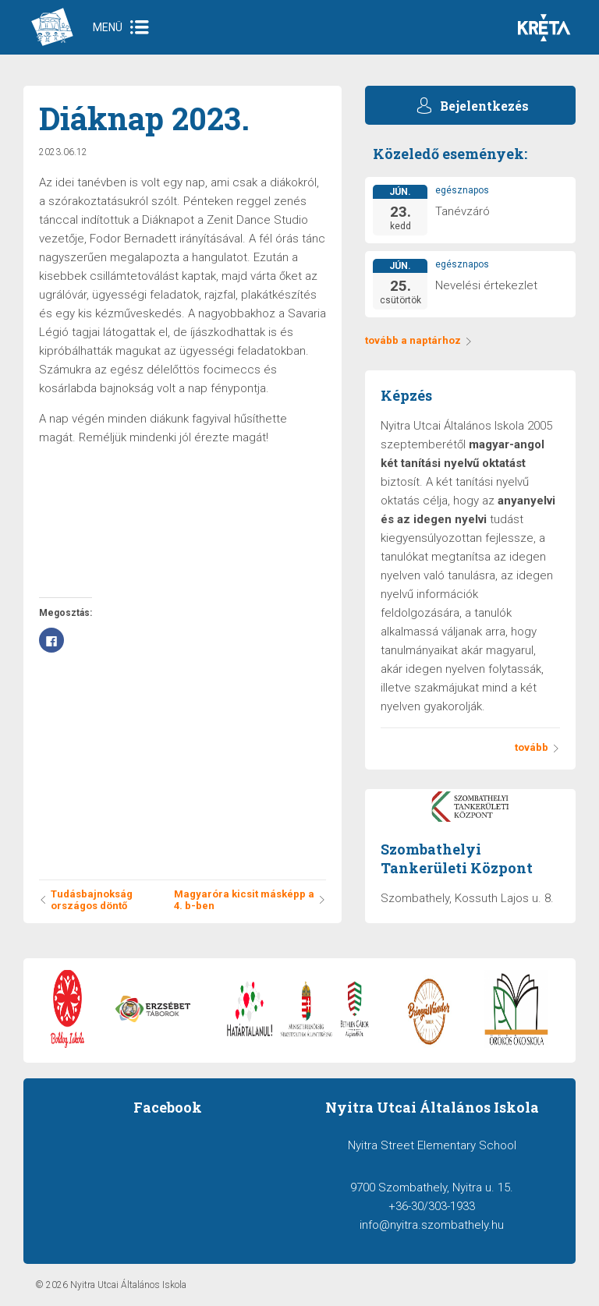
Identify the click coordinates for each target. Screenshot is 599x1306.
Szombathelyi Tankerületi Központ (457, 858)
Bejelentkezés (484, 105)
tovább (537, 747)
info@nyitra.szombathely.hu (432, 1225)
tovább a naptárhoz (419, 340)
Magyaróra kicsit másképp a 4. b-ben (250, 899)
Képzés (406, 395)
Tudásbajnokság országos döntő (86, 899)
